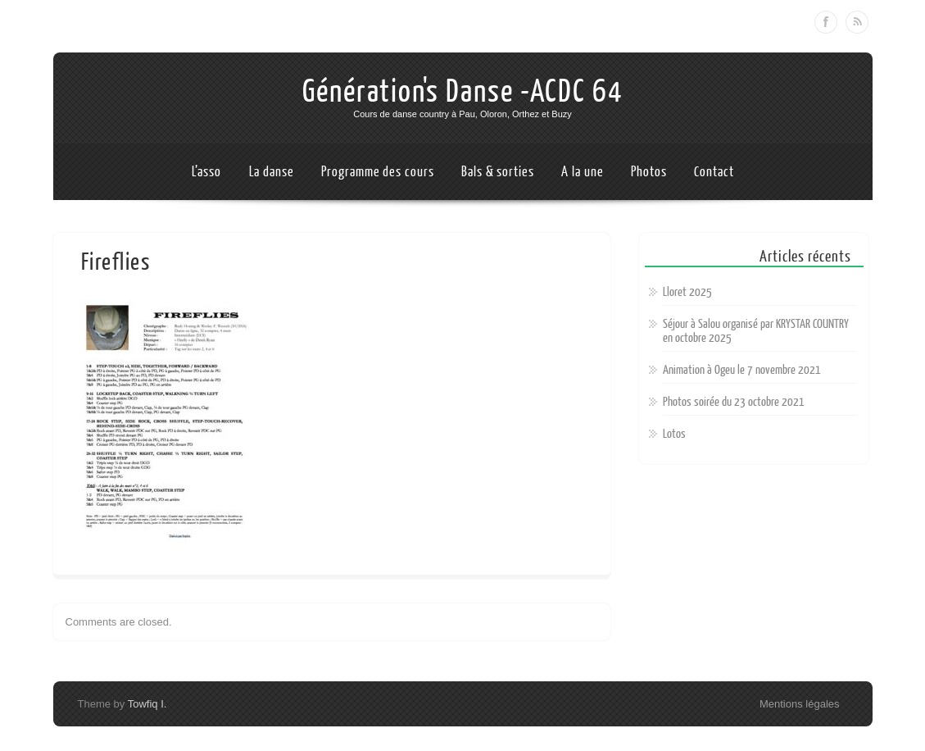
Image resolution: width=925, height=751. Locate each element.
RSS (857, 22)
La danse (271, 172)
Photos (648, 172)
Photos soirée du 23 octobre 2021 (734, 402)
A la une (582, 172)
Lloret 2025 (687, 292)
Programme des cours (377, 172)
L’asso (206, 172)
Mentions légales (799, 704)
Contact (713, 172)
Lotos (674, 434)
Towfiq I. (147, 704)
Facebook (825, 22)
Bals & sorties (497, 172)
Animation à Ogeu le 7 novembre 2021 (742, 370)
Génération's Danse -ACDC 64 (462, 92)
